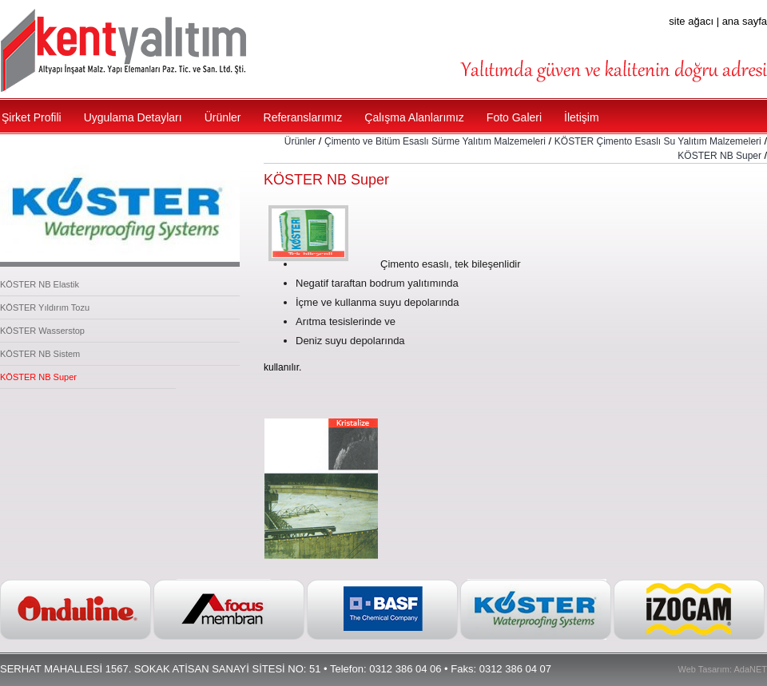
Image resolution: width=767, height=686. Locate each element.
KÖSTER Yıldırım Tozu (44, 307)
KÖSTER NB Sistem (40, 354)
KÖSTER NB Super (38, 377)
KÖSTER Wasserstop (42, 330)
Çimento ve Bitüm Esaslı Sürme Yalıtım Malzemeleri (435, 141)
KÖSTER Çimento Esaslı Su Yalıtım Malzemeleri (657, 141)
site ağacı (691, 21)
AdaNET (750, 669)
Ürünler (300, 141)
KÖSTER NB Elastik (39, 284)
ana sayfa (744, 21)
